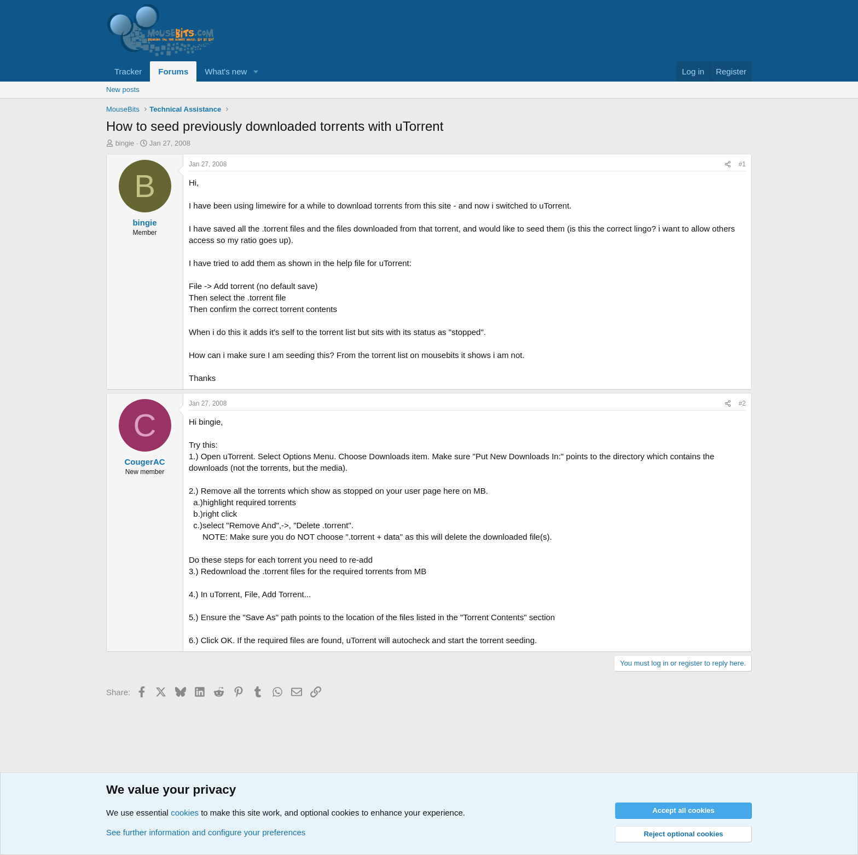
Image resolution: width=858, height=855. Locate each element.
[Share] (728, 164)
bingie (125, 143)
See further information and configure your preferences (205, 832)
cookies (185, 812)
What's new (226, 71)
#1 (742, 164)
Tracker (128, 71)
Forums (173, 71)
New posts (123, 89)
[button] (255, 71)
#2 (742, 403)
